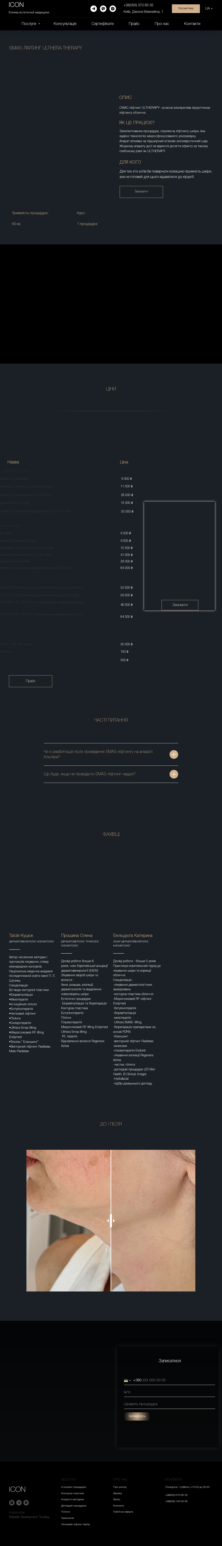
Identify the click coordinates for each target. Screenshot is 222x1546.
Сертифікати (102, 24)
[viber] (103, 8)
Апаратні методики (72, 1499)
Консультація (65, 24)
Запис (116, 1499)
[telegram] (93, 8)
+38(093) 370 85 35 (138, 5)
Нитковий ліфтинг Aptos (75, 1524)
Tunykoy (44, 1517)
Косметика (185, 8)
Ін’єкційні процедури (73, 1487)
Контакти (192, 24)
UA (207, 8)
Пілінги (65, 1512)
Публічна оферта (123, 1512)
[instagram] (112, 8)
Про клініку (120, 1487)
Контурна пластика (72, 1493)
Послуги (29, 24)
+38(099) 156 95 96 (176, 1501)
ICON (17, 1490)
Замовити (141, 191)
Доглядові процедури (73, 1506)
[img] (179, 556)
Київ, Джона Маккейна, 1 (143, 11)
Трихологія (67, 1518)
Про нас (162, 24)
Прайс (134, 24)
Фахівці (117, 1493)
